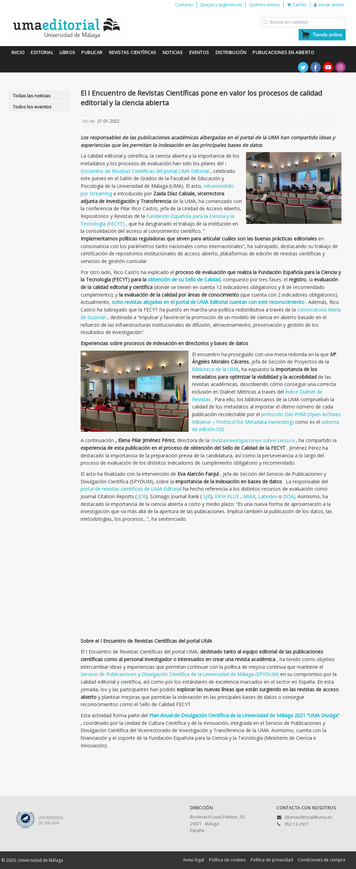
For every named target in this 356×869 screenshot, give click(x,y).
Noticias (173, 52)
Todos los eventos (32, 107)
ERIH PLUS (227, 496)
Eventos (199, 52)
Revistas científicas (132, 52)
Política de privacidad (271, 860)
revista (253, 440)
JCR (142, 496)
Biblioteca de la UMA (215, 369)
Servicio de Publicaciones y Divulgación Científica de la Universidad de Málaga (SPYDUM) (180, 674)
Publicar (91, 52)
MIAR (249, 496)
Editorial (42, 52)
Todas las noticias (32, 96)
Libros (67, 52)
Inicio (18, 52)
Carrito (297, 5)
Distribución (231, 52)
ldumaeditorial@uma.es (308, 817)
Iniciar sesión (329, 5)
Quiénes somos (264, 5)
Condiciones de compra (321, 860)
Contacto (184, 5)
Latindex (267, 496)
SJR (206, 496)
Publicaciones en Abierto (283, 52)
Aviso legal (193, 860)
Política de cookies (227, 860)
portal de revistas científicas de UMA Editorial (132, 488)
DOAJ (289, 496)
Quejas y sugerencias (221, 5)
